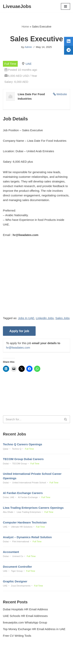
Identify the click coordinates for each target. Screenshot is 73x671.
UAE (29, 63)
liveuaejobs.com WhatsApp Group (25, 622)
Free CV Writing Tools (17, 635)
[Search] (32, 419)
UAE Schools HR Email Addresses (25, 615)
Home (25, 26)
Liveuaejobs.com (23, 665)
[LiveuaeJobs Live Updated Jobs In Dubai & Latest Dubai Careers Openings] (17, 6)
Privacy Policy (13, 657)
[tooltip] (68, 41)
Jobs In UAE (26, 318)
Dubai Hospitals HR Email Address (25, 609)
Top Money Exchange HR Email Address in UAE (34, 629)
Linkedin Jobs (45, 318)
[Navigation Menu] (65, 6)
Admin (28, 47)
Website (61, 94)
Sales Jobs (62, 318)
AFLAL (56, 665)
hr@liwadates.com (18, 347)
